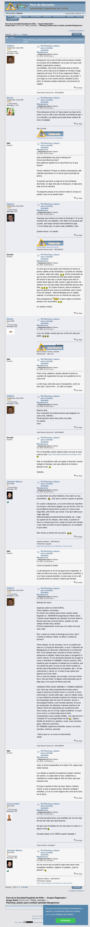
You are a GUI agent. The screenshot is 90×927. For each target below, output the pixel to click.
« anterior (72, 31)
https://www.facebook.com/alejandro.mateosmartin (54, 546)
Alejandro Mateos (14, 482)
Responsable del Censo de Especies (50, 138)
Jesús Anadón (13, 804)
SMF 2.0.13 (35, 916)
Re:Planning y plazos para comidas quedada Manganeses (48, 49)
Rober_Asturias (31, 25)
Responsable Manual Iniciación (48, 247)
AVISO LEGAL (38, 922)
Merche (10, 98)
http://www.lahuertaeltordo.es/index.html (64, 454)
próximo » (81, 31)
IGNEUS (10, 46)
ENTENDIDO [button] (66, 920)
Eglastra (10, 204)
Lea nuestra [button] (59, 914)
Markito (10, 319)
